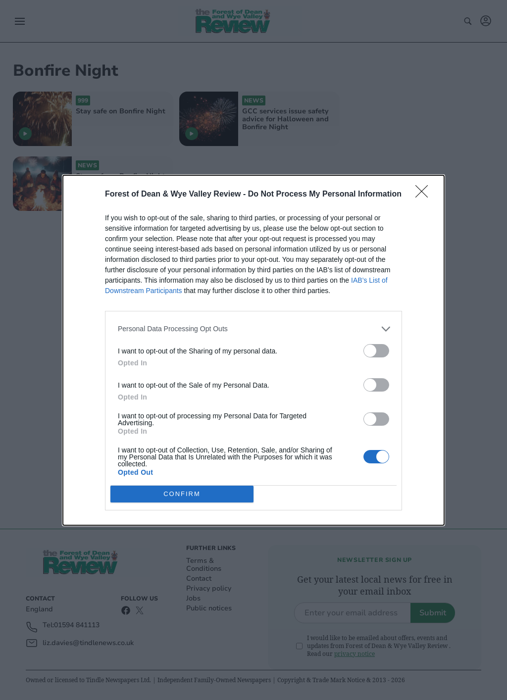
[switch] (376, 350)
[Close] (424, 194)
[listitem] (253, 329)
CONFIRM (182, 494)
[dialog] (253, 350)
